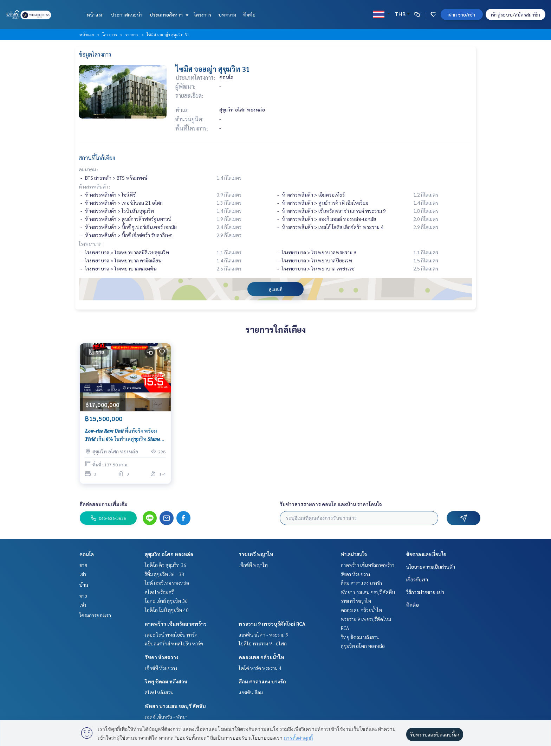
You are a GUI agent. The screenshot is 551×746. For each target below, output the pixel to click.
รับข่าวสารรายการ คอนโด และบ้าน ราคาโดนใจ (331, 504)
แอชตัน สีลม (251, 692)
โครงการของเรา (95, 615)
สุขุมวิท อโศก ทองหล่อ (169, 554)
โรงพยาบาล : (91, 244)
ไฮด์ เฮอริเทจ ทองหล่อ (167, 583)
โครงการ (202, 14)
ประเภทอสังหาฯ (168, 14)
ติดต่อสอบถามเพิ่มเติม (103, 504)
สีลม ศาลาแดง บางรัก (262, 681)
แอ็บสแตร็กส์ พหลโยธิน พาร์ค (174, 643)
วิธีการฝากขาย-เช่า (425, 592)
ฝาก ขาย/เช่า (461, 14)
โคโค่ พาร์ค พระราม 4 (260, 668)
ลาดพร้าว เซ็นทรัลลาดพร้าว (176, 623)
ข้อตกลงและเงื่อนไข (426, 554)
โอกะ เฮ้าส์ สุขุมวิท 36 (166, 601)
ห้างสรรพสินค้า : (94, 186)
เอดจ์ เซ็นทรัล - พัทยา (166, 717)
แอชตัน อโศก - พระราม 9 (264, 634)
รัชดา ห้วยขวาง (162, 657)
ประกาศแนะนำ (126, 14)
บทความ (227, 14)
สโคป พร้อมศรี (159, 592)
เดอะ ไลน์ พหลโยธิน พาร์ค (171, 634)
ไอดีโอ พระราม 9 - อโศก (263, 643)
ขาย (83, 565)
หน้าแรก (95, 14)
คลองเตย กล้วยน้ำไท (261, 657)
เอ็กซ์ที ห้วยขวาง (161, 668)
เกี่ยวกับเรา (417, 579)
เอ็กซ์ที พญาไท (253, 565)
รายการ (131, 34)
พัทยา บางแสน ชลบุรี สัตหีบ (175, 706)
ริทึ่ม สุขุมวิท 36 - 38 (164, 574)
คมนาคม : (88, 169)
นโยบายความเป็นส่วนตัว (430, 566)
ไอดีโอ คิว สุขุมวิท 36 (165, 565)
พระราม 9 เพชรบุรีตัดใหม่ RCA (272, 623)
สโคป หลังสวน (159, 692)
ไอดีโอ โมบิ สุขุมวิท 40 (167, 610)
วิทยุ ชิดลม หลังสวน (166, 681)
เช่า (82, 574)
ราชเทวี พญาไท (256, 554)
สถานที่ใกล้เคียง (97, 157)
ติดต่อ (249, 14)
